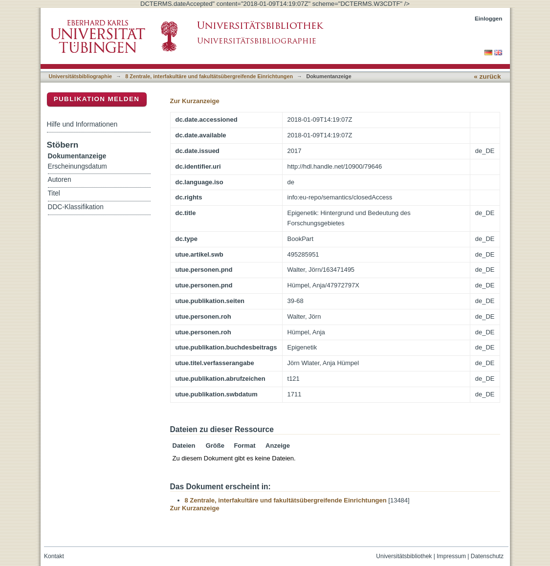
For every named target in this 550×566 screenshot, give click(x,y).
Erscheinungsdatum (77, 166)
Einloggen (489, 18)
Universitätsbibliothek (404, 556)
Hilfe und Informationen (82, 124)
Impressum (451, 556)
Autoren (59, 179)
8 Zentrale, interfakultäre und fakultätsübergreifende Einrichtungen (209, 76)
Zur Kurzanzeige (195, 101)
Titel (54, 193)
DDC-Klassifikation (76, 207)
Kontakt (54, 556)
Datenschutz (487, 556)
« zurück (487, 76)
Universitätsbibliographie (80, 76)
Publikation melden (97, 99)
